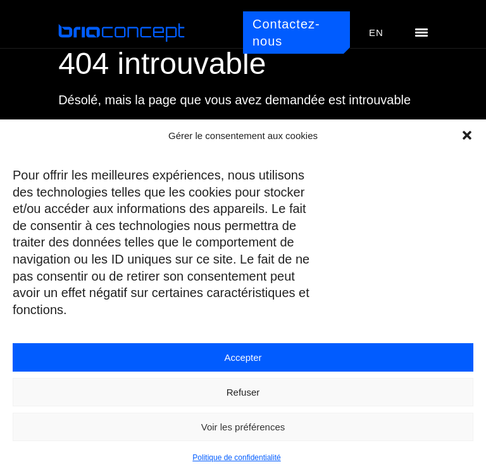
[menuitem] (376, 32)
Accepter (242, 357)
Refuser (243, 392)
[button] (467, 135)
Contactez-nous (286, 32)
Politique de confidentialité (236, 457)
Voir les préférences (243, 427)
